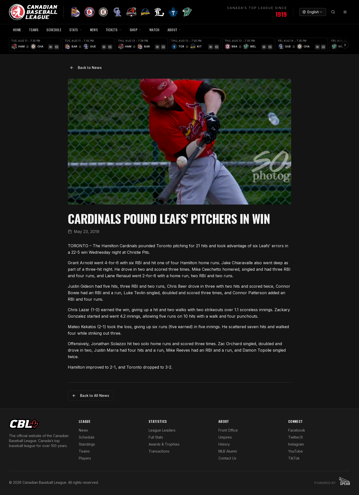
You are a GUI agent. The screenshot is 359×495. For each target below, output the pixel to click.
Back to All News (90, 395)
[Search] (333, 12)
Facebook (296, 430)
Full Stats (156, 437)
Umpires (225, 437)
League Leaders (162, 430)
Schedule (86, 437)
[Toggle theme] (345, 12)
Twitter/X (295, 437)
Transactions (159, 451)
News (83, 430)
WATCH (154, 29)
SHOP (135, 29)
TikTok (294, 458)
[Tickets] (56, 46)
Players (85, 458)
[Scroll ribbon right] (345, 44)
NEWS (94, 29)
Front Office (228, 430)
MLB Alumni (227, 451)
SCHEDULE (53, 29)
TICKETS (113, 29)
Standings (87, 444)
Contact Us (227, 458)
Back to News (86, 67)
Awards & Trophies (164, 444)
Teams (84, 451)
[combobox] (312, 12)
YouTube (295, 451)
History (224, 444)
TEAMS (33, 29)
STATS (75, 29)
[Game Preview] (50, 46)
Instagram (296, 444)
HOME (17, 29)
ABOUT (174, 29)
